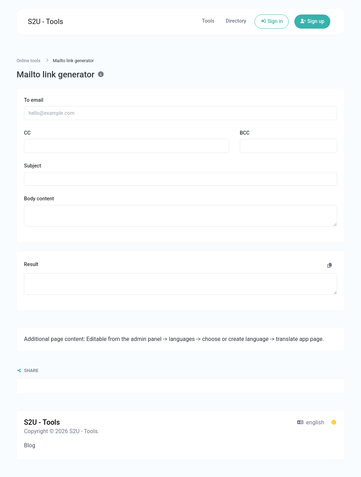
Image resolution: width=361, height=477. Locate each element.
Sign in (272, 21)
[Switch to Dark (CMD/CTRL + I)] (333, 422)
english (310, 422)
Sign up (312, 21)
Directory (236, 21)
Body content (39, 199)
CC (27, 133)
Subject (32, 166)
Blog (29, 445)
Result (31, 264)
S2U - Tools (45, 21)
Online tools (29, 60)
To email (33, 100)
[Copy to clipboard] (329, 265)
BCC (245, 133)
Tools (208, 21)
